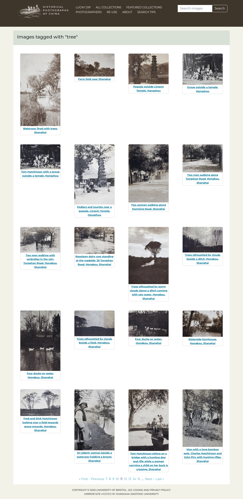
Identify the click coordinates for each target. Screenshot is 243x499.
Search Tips (146, 12)
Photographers (89, 12)
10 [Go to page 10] (117, 479)
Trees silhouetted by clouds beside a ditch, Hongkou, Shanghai (202, 258)
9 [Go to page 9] (113, 479)
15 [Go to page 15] (138, 479)
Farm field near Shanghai (94, 79)
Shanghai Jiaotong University (137, 494)
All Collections (109, 7)
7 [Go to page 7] (106, 479)
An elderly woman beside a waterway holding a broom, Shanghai (94, 456)
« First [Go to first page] (83, 479)
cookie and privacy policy (151, 490)
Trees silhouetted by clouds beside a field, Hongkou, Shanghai (94, 342)
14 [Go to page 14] (134, 479)
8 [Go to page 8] (110, 479)
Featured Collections (144, 7)
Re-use (112, 12)
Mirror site (92, 494)
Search (220, 8)
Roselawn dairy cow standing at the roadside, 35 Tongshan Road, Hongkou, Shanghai (94, 260)
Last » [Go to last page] (159, 479)
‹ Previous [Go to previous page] (96, 479)
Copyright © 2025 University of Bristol (99, 490)
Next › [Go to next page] (149, 479)
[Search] (195, 8)
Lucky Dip (83, 7)
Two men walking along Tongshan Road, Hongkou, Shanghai (203, 178)
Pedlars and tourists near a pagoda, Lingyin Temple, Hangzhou (94, 210)
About (127, 12)
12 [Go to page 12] (125, 479)
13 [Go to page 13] (129, 479)
